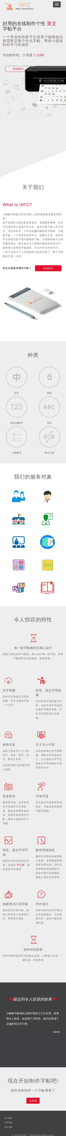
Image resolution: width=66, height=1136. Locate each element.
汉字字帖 (8, 1122)
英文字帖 (8, 1127)
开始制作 (48, 268)
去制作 (33, 1100)
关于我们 (8, 1118)
